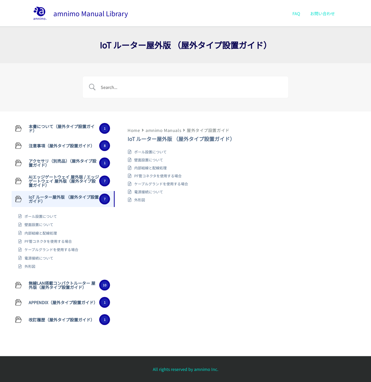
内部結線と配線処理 (150, 167)
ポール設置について (150, 151)
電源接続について (148, 191)
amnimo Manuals (163, 130)
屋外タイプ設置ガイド (208, 130)
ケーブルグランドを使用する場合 (161, 183)
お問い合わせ (323, 13)
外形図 (139, 199)
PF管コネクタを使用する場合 (158, 175)
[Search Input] (191, 87)
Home (134, 130)
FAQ (299, 13)
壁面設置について (148, 159)
